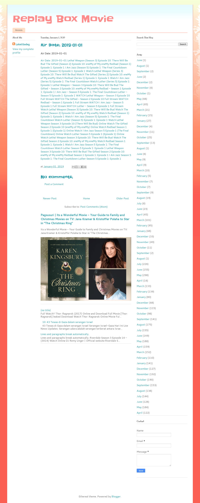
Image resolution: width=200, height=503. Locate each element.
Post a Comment (54, 184)
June (139, 60)
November (143, 87)
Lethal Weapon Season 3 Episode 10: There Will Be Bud (82, 149)
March (140, 109)
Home (86, 198)
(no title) (46, 310)
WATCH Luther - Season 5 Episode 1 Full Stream (95, 106)
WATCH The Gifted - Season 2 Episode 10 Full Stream (86, 99)
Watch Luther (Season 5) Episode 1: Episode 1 (81, 120)
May (139, 99)
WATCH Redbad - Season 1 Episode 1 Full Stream (84, 100)
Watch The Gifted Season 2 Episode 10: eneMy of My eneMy (83, 139)
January (141, 120)
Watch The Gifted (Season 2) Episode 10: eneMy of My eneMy (84, 111)
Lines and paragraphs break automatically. (65, 334)
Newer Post (50, 198)
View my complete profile (23, 50)
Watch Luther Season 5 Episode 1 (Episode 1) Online (94, 134)
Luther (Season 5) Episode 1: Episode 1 (63, 71)
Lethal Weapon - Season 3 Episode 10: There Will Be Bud (85, 85)
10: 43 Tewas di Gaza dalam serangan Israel (67, 322)
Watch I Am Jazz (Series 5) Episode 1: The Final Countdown (85, 79)
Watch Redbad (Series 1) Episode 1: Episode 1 (82, 78)
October (141, 93)
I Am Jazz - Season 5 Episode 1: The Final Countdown (86, 92)
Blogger (116, 496)
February (142, 115)
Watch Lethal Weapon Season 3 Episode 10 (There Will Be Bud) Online (82, 121)
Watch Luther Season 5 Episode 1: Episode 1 (80, 148)
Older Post (122, 198)
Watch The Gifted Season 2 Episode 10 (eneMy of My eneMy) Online (84, 125)
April (139, 104)
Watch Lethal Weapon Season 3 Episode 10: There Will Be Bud (77, 137)
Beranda (18, 30)
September (143, 71)
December (142, 82)
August (141, 65)
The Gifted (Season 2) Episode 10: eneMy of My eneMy (77, 64)
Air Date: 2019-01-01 (54, 60)
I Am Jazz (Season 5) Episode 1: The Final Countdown (96, 67)
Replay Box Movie (63, 19)
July (139, 203)
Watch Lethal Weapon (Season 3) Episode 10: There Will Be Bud (78, 109)
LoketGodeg (23, 44)
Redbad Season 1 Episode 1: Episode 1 (86, 155)
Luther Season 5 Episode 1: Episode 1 (99, 158)
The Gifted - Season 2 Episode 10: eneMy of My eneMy (82, 86)
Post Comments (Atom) (94, 206)
